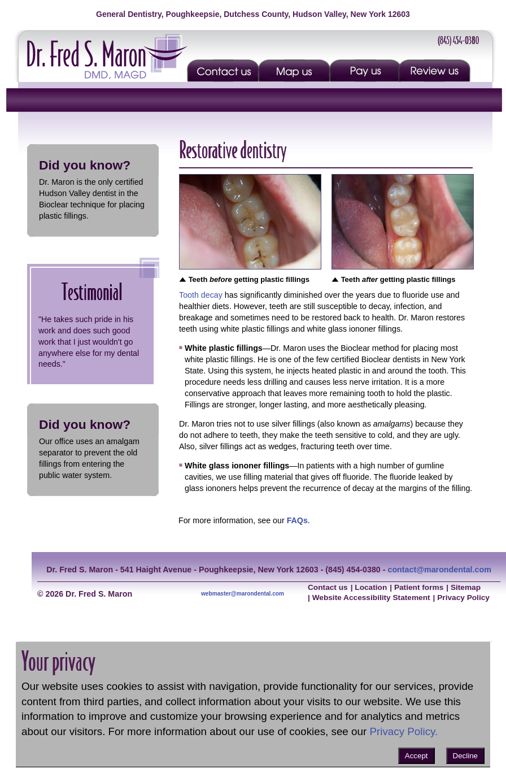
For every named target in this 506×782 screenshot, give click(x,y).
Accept (416, 755)
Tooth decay (201, 294)
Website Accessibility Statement (371, 597)
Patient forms (418, 587)
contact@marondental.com (439, 569)
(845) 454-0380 (458, 40)
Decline (465, 755)
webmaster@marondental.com (242, 593)
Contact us (328, 587)
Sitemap (466, 587)
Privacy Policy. (403, 731)
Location (371, 587)
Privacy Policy (463, 597)
